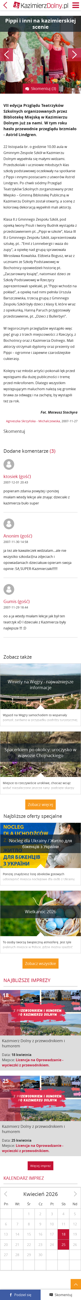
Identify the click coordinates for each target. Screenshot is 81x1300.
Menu (76, 5)
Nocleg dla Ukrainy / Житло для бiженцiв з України (40, 843)
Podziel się (22, 1294)
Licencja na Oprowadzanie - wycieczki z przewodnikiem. (32, 1062)
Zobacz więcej (40, 804)
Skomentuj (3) (43, 88)
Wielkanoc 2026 (40, 912)
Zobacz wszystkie (40, 963)
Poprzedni (6, 54)
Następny (74, 54)
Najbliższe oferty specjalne (32, 816)
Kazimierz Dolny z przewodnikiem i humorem (33, 1043)
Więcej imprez (40, 1166)
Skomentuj (63, 1294)
